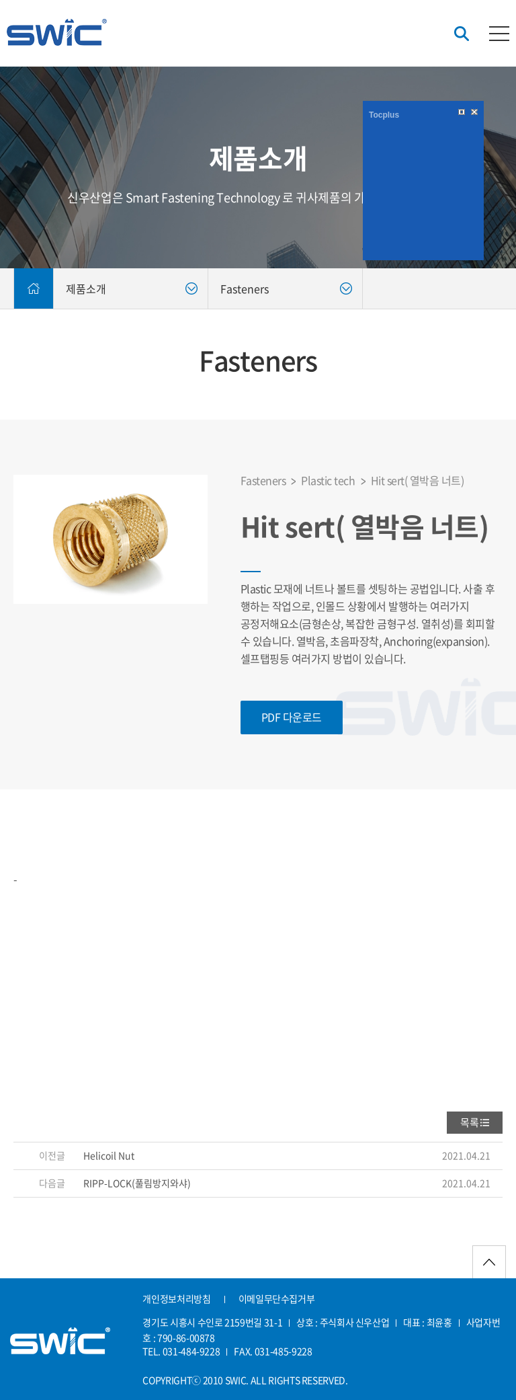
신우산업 (57, 32)
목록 (469, 1122)
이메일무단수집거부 (277, 1298)
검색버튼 (461, 34)
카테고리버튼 (499, 33)
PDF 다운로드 (291, 717)
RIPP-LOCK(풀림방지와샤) (137, 1183)
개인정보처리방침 (176, 1298)
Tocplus (384, 115)
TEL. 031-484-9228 (181, 1351)
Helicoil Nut (108, 1155)
